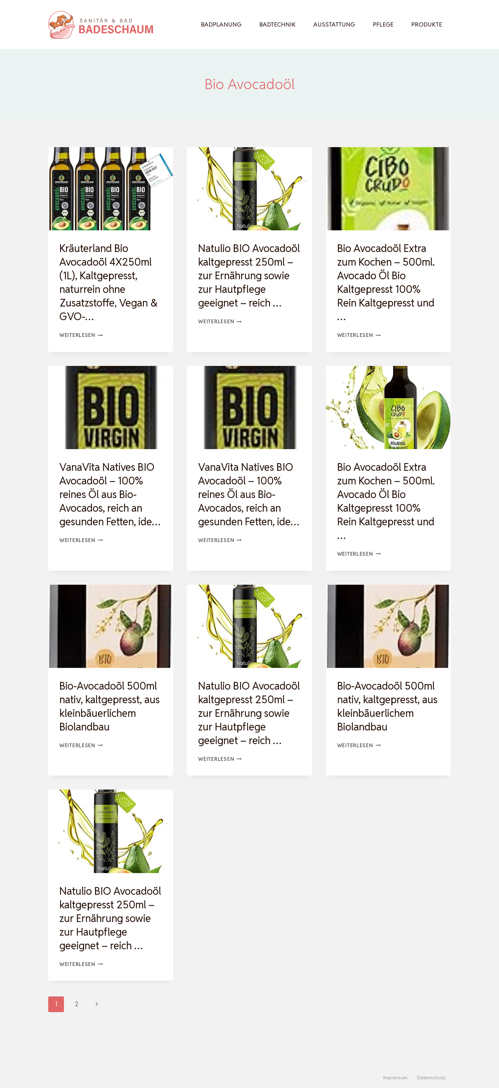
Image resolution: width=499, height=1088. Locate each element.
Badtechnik (277, 24)
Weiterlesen (81, 335)
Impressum (395, 1077)
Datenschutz (431, 1077)
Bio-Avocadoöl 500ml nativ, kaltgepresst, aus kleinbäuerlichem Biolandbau (109, 706)
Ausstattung (334, 24)
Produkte (426, 24)
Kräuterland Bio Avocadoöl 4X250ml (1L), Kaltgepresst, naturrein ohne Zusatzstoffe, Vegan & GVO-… (110, 282)
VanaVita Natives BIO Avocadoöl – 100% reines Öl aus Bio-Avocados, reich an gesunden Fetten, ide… (109, 501)
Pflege (383, 24)
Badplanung (221, 24)
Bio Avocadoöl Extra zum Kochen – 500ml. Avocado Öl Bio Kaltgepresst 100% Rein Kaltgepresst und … (388, 282)
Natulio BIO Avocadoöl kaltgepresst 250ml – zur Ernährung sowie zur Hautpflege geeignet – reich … (247, 282)
